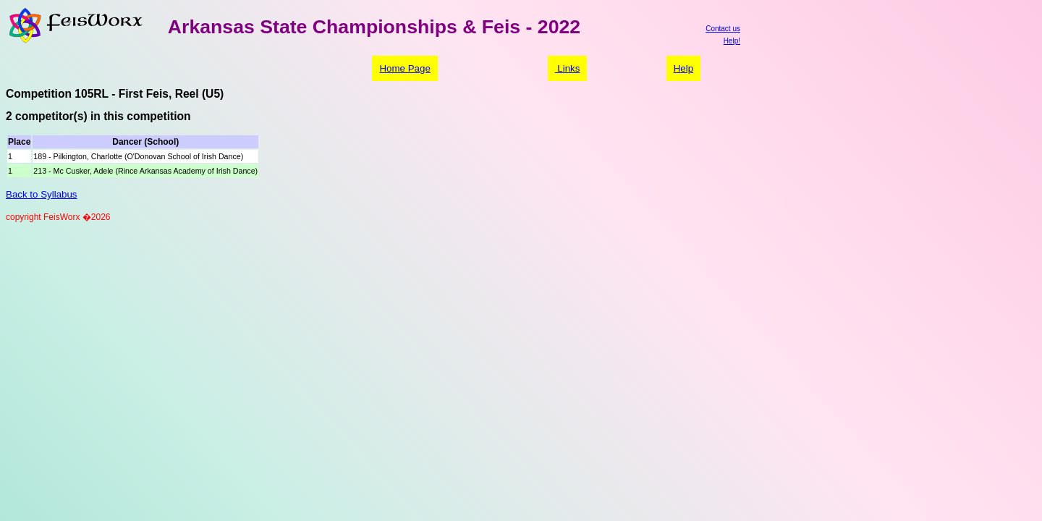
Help (683, 68)
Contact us (723, 29)
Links (567, 68)
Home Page (404, 68)
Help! (732, 41)
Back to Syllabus (41, 194)
